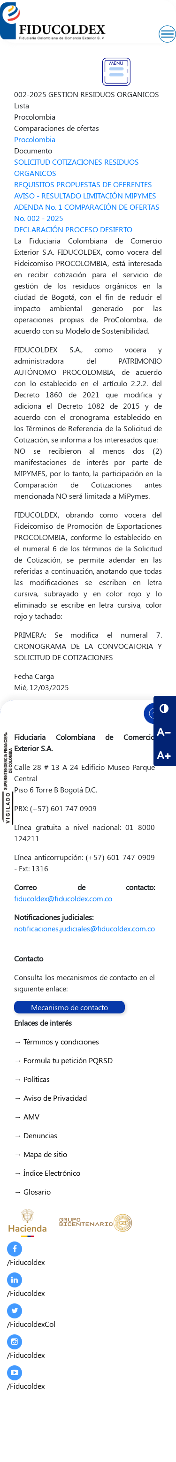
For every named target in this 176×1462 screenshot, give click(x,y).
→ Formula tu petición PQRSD (63, 1060)
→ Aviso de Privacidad (50, 1098)
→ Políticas (32, 1079)
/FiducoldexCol (31, 1316)
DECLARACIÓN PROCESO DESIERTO (73, 229)
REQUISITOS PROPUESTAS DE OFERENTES (83, 184)
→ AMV (26, 1116)
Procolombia (34, 139)
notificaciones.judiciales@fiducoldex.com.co (84, 928)
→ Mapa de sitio (40, 1154)
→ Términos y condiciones (56, 1041)
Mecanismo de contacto (69, 1007)
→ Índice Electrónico (47, 1173)
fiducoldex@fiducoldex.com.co (63, 898)
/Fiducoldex (26, 1254)
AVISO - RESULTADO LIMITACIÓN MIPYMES (85, 195)
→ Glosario (32, 1191)
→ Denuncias (35, 1135)
